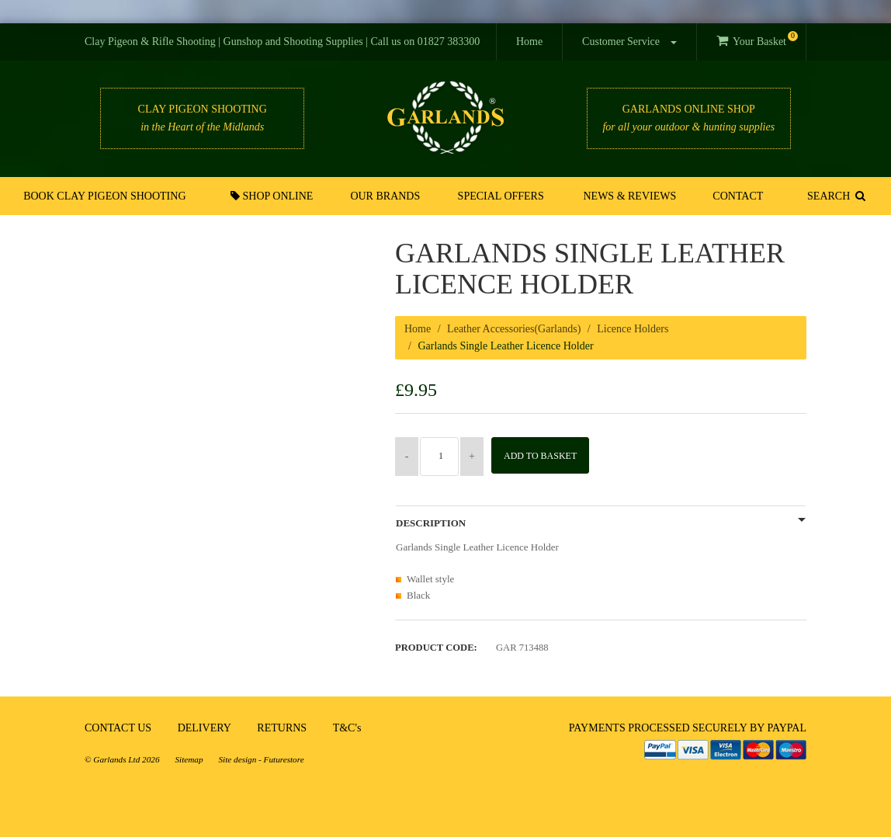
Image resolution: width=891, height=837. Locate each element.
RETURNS (282, 728)
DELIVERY (204, 728)
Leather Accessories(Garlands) (514, 329)
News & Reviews (629, 196)
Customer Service (629, 41)
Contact (734, 196)
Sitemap (189, 759)
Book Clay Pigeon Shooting (109, 196)
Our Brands (389, 196)
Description (431, 523)
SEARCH (832, 195)
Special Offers (502, 196)
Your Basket (757, 39)
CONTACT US (118, 728)
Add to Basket (545, 455)
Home (529, 41)
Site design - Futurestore (261, 759)
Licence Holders (632, 329)
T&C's (347, 728)
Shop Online (278, 195)
